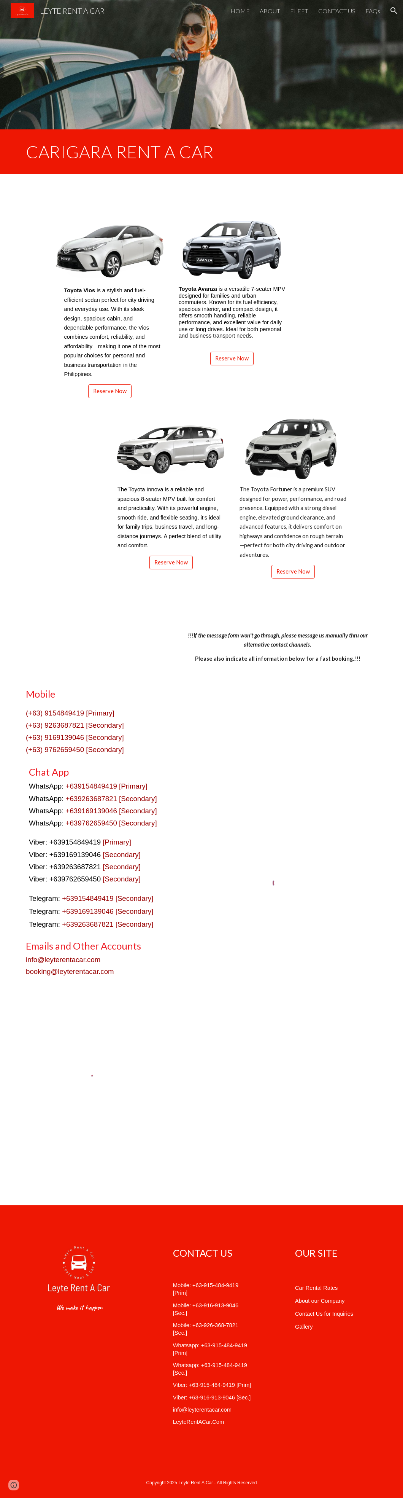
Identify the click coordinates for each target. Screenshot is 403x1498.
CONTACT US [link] (336, 10)
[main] (201, 152)
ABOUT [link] (270, 10)
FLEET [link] (299, 10)
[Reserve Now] (110, 391)
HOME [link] (240, 10)
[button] (394, 11)
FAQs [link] (372, 10)
